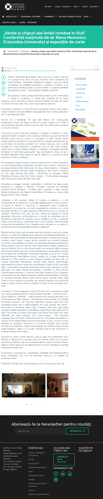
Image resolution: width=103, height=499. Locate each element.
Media (76, 6)
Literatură (80, 93)
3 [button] (34, 404)
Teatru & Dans (82, 101)
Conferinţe (80, 89)
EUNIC (86, 17)
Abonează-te (77, 431)
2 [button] (30, 404)
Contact (85, 6)
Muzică (79, 97)
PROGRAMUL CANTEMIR (30, 17)
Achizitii (31, 479)
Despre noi (66, 6)
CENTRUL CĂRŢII (9, 22)
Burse (22, 22)
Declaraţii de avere (35, 475)
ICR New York (17, 71)
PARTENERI (93, 6)
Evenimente (49, 17)
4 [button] (38, 404)
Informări (32, 22)
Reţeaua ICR (11, 17)
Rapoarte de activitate (37, 467)
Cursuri (57, 6)
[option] (23, 385)
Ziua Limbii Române (47, 71)
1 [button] (26, 404)
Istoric (30, 471)
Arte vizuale (81, 85)
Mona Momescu (31, 71)
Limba (48, 6)
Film (78, 106)
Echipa (31, 459)
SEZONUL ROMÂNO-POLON (70, 17)
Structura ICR (33, 463)
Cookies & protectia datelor (38, 494)
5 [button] (42, 404)
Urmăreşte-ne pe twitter (63, 459)
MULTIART (80, 110)
